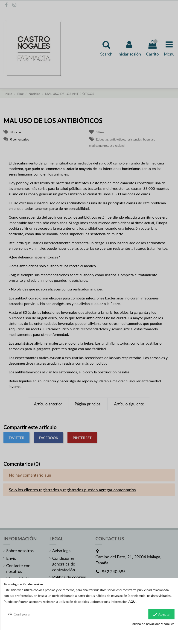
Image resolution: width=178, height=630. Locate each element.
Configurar (19, 614)
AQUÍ (132, 602)
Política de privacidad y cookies (152, 624)
